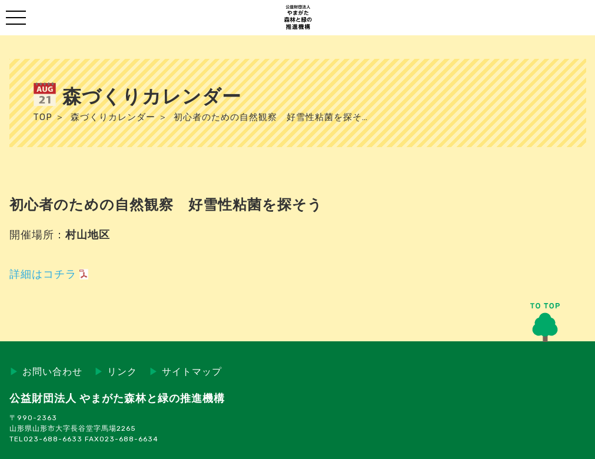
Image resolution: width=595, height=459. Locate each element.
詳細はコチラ (43, 274)
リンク (115, 371)
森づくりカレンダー (113, 117)
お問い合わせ (45, 371)
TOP (42, 117)
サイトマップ (185, 371)
